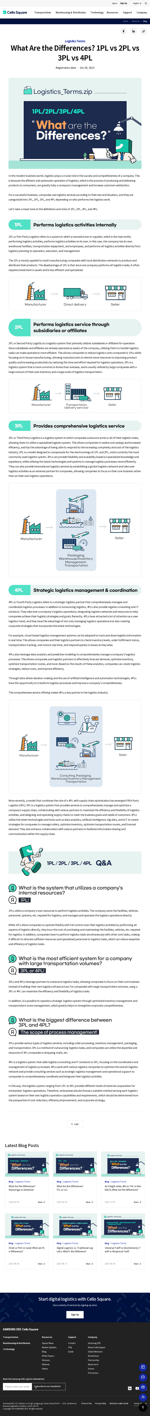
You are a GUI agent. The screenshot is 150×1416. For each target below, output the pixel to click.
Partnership (93, 1360)
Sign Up (75, 1314)
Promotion (93, 1373)
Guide (70, 1351)
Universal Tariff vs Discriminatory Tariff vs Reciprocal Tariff (123, 1249)
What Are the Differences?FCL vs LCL (70, 1188)
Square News (48, 1343)
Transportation (42, 12)
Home (125, 21)
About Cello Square (96, 1347)
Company (142, 12)
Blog (145, 21)
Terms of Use (86, 1403)
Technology (97, 12)
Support (127, 12)
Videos (45, 1368)
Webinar (46, 1364)
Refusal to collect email (119, 1403)
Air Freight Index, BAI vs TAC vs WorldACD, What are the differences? (123, 1188)
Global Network (95, 1351)
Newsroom (93, 1364)
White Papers (48, 1356)
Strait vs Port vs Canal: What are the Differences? (26, 1249)
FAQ (70, 1347)
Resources (112, 12)
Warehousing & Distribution (71, 12)
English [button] (136, 3)
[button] (15, 12)
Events (91, 1368)
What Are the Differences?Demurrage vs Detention (22, 1188)
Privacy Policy (100, 1403)
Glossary (46, 1360)
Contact (72, 1343)
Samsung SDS (94, 1343)
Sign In (114, 3)
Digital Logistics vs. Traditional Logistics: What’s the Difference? (75, 1249)
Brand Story (93, 1356)
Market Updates (49, 1347)
